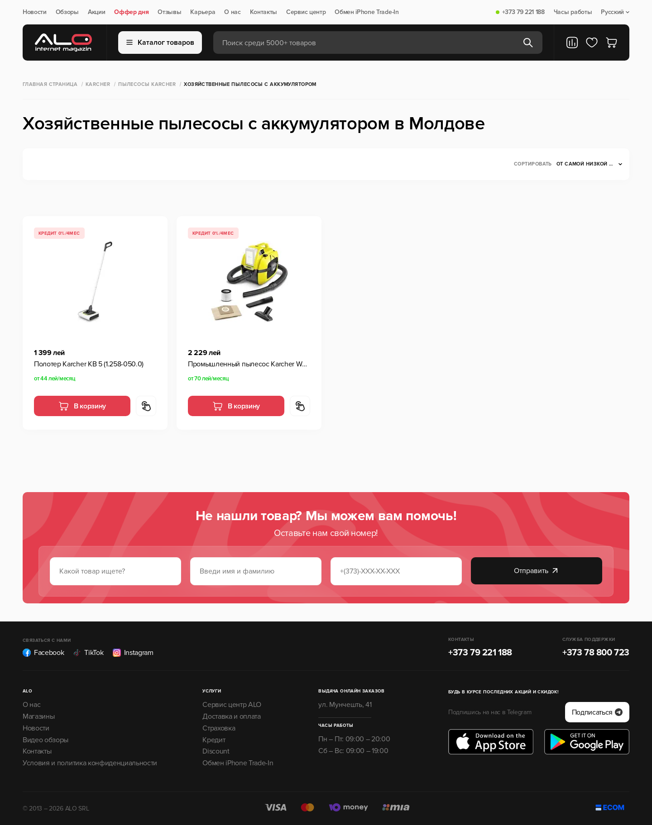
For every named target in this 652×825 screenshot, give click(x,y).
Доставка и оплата (231, 716)
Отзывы (169, 12)
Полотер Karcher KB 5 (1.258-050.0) (89, 364)
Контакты (263, 12)
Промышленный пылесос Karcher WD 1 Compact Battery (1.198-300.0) (249, 364)
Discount (215, 751)
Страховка (218, 728)
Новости (35, 12)
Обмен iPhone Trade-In (366, 12)
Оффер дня (131, 12)
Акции (96, 12)
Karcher (98, 84)
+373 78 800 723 (595, 652)
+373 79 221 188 (523, 12)
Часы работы (573, 12)
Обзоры (67, 12)
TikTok (88, 652)
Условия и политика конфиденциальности (90, 763)
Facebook (43, 652)
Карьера (202, 12)
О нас (232, 12)
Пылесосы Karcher (147, 84)
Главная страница (50, 84)
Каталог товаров (160, 42)
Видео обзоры (45, 739)
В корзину (82, 406)
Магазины (38, 716)
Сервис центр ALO (231, 704)
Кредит (213, 739)
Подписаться (597, 712)
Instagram (133, 652)
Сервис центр (306, 12)
